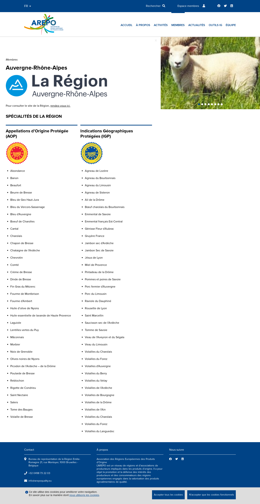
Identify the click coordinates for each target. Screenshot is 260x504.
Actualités (196, 25)
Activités (161, 25)
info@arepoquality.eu (40, 480)
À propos (143, 25)
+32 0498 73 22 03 (39, 473)
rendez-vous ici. (60, 106)
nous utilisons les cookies (84, 495)
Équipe (231, 25)
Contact (29, 450)
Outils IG (215, 25)
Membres (178, 25)
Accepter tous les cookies (168, 494)
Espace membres (188, 6)
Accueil (126, 25)
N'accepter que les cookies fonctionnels (211, 494)
